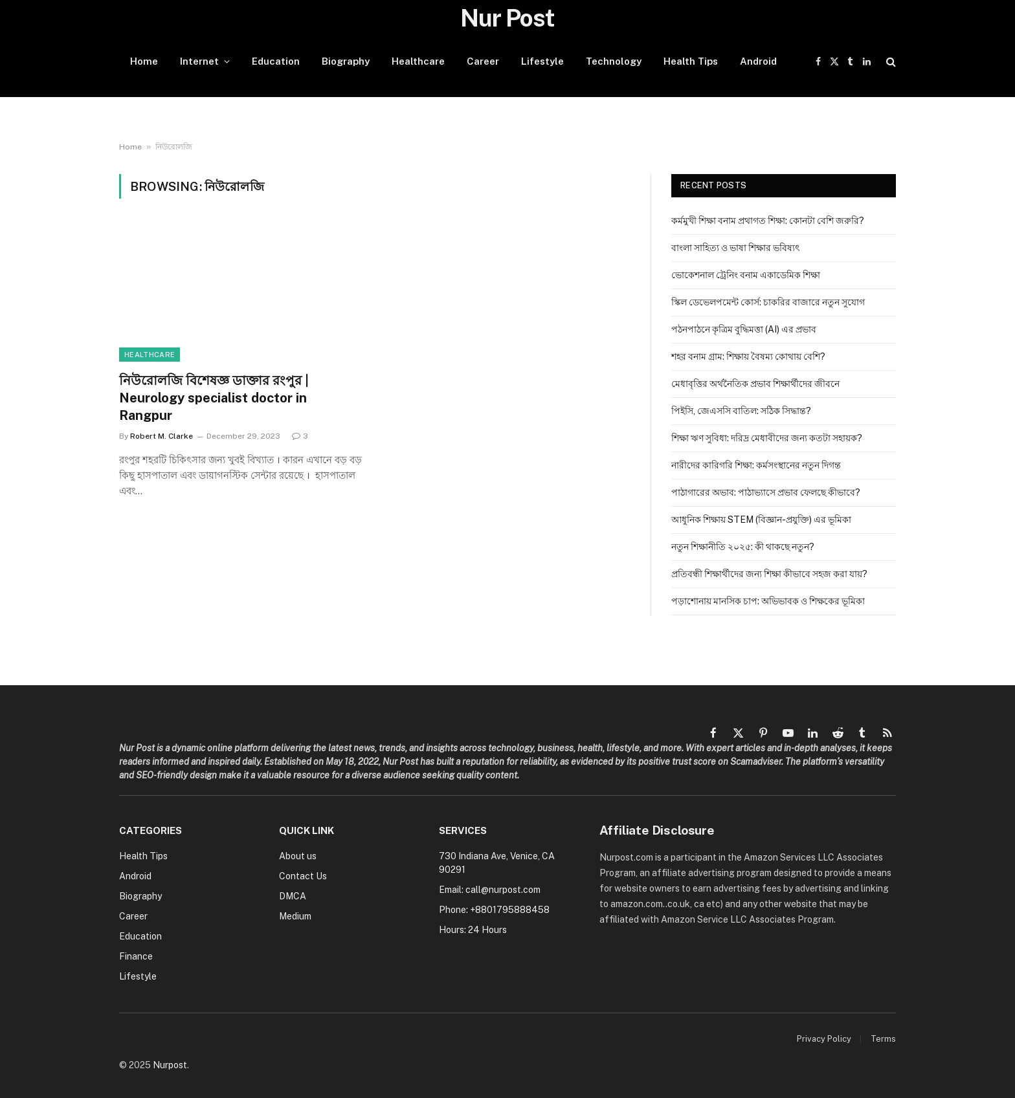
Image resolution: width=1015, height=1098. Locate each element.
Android (758, 61)
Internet (199, 61)
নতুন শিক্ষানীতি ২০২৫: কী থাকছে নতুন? (742, 547)
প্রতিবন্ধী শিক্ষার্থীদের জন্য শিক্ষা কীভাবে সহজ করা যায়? (769, 574)
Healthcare (418, 61)
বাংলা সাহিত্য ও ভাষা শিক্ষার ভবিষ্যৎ (735, 248)
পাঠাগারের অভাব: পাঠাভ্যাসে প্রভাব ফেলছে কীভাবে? (765, 492)
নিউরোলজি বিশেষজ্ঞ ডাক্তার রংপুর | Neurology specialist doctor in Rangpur (214, 398)
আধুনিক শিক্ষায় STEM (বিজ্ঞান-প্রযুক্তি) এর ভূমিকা (761, 519)
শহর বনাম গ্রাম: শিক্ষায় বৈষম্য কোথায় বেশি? (748, 356)
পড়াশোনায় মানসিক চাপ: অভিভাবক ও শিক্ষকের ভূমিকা (768, 601)
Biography (346, 61)
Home (144, 61)
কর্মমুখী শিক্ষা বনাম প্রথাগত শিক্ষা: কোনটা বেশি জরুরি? (767, 220)
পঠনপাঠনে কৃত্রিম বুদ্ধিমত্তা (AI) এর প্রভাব (743, 329)
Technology (613, 61)
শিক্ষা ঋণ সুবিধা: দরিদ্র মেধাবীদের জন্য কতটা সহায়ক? (766, 438)
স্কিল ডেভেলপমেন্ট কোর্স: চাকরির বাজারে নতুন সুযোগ (768, 302)
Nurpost (170, 1065)
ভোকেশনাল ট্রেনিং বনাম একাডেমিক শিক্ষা (745, 275)
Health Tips (691, 61)
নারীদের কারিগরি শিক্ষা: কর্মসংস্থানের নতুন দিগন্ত (756, 465)
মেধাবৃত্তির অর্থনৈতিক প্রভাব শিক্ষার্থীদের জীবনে (755, 384)
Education (276, 61)
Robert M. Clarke (161, 436)
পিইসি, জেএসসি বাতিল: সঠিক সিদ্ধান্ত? (741, 411)
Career (483, 61)
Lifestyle (542, 61)
